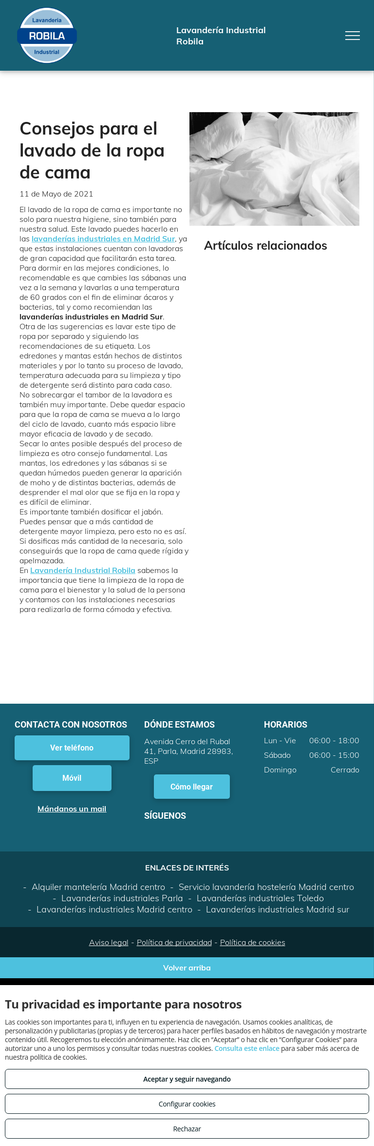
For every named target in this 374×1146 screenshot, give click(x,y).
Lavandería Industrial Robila (82, 570)
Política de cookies (252, 942)
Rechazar (187, 1128)
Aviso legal (109, 942)
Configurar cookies (187, 1103)
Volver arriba (187, 967)
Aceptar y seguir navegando (186, 1079)
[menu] (352, 35)
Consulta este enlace (246, 1048)
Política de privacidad (174, 942)
